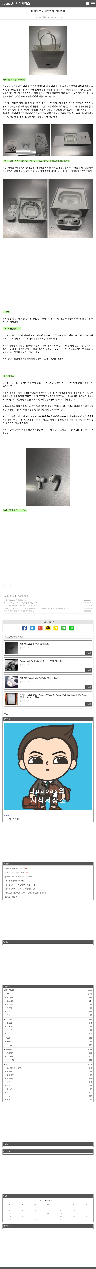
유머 (49, 1092)
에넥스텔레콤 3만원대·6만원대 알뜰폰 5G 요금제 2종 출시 (26, 893)
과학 (49, 1082)
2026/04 (48, 1201)
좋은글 (49, 1089)
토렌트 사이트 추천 (12, 897)
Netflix (49, 1072)
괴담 (49, 1096)
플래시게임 (49, 1075)
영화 (49, 1085)
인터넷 (49, 1030)
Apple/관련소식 (40, 17)
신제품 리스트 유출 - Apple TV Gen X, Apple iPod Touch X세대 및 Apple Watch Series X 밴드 (35, 608)
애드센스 (49, 1027)
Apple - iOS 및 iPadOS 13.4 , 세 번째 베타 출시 (19, 603)
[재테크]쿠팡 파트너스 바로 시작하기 (18, 877)
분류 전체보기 (48, 990)
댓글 (6, 714)
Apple (6, 596)
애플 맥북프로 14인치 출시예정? (14, 600)
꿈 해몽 (49, 1015)
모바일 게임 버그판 (49, 1068)
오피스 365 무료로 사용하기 (16, 873)
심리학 (49, 1008)
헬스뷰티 (49, 1005)
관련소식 (13, 596)
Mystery (49, 1079)
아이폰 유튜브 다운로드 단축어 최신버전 (20, 889)
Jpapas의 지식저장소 (16, 3)
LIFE (49, 994)
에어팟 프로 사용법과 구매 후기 (48, 11)
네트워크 (49, 1020)
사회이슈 (49, 1053)
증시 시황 (49, 1060)
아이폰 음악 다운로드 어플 (14, 881)
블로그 (49, 1023)
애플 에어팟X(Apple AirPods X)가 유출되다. (18, 605)
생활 (49, 1012)
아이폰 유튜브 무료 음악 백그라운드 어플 (20, 885)
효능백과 (49, 1001)
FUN (49, 1065)
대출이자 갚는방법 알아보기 (16, 868)
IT (49, 1034)
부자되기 (49, 1057)
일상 (49, 1099)
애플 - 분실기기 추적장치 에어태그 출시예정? (18, 611)
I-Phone (49, 1042)
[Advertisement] (48, 553)
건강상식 (49, 998)
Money (49, 1050)
